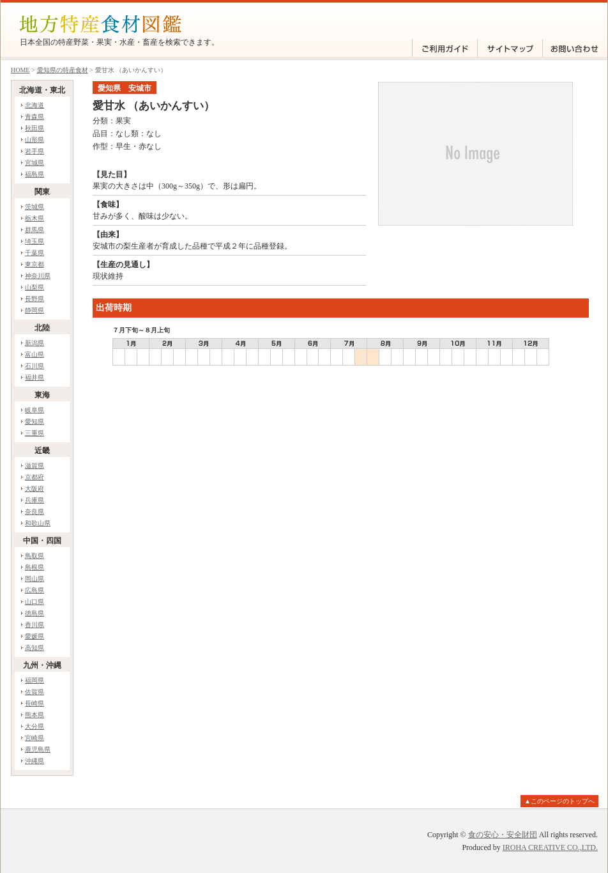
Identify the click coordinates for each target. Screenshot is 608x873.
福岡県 (34, 680)
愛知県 (34, 421)
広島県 (34, 590)
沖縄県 (34, 760)
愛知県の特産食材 (62, 69)
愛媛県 (34, 636)
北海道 (34, 105)
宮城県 (34, 162)
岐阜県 (34, 409)
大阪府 (34, 488)
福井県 (34, 377)
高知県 (34, 647)
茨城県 (34, 206)
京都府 (34, 477)
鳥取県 (34, 555)
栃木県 (34, 218)
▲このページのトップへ (559, 801)
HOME (20, 69)
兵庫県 (34, 500)
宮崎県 (34, 737)
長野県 (34, 298)
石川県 (34, 365)
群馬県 (34, 229)
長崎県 (34, 703)
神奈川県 (37, 275)
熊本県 (34, 714)
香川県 (34, 624)
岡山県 (34, 578)
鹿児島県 (37, 749)
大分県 (34, 726)
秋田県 (34, 128)
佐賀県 (34, 691)
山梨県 (34, 287)
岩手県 (34, 151)
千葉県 (34, 252)
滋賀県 (34, 465)
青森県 (34, 116)
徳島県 (34, 613)
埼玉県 (34, 241)
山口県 (34, 601)
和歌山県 (37, 523)
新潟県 (34, 342)
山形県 (34, 139)
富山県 (34, 354)
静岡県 (34, 310)
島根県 (34, 567)
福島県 (34, 174)
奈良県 (34, 511)
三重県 (34, 432)
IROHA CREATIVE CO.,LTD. (550, 847)
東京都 (34, 264)
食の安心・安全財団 (502, 834)
